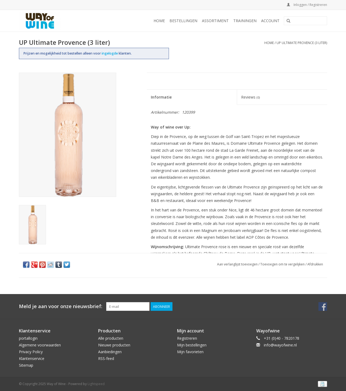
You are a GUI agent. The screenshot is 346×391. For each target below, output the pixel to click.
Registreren (187, 338)
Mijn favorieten (190, 351)
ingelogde (110, 53)
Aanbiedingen (110, 351)
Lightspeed (96, 384)
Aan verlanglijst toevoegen (237, 264)
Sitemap (26, 365)
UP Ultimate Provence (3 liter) (302, 43)
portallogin (28, 338)
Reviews (250, 97)
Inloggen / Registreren (307, 4)
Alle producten (110, 338)
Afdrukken (315, 264)
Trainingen (245, 20)
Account (270, 20)
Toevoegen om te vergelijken (282, 264)
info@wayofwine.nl (280, 345)
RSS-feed (106, 358)
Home (159, 20)
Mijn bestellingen (192, 345)
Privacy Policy (31, 351)
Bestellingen (183, 20)
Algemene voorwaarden (40, 345)
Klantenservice (31, 358)
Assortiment (215, 20)
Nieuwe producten (114, 345)
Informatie (161, 97)
